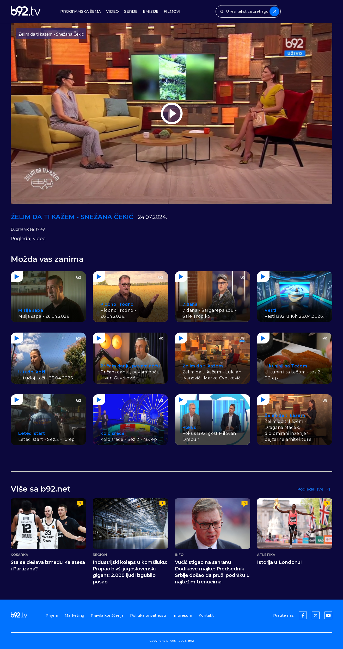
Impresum (182, 615)
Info (179, 555)
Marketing (74, 615)
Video (112, 11)
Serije (131, 11)
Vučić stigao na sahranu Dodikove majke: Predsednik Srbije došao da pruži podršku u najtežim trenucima (212, 572)
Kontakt (206, 615)
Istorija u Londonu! (279, 562)
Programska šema (80, 11)
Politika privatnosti (148, 615)
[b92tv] (26, 11)
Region (100, 555)
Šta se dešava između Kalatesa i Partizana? (48, 565)
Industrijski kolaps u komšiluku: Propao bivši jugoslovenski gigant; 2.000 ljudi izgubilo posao (130, 572)
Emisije (150, 11)
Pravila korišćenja (107, 615)
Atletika (266, 555)
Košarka (19, 555)
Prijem (52, 615)
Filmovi (172, 11)
